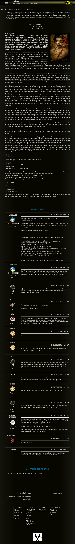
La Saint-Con (17, 512)
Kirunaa (13, 300)
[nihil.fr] (52, 509)
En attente (29, 511)
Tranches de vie (28, 10)
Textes (31, 507)
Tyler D (12, 328)
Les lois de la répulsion (37, 24)
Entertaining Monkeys (54, 511)
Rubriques (29, 512)
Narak (37, 28)
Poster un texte (30, 509)
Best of (28, 517)
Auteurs (28, 525)
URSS (40, 511)
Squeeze (53, 514)
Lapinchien (13, 215)
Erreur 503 (16, 518)
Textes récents (42, 509)
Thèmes (13, 10)
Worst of (28, 518)
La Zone (16, 1)
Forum (15, 514)
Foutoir (15, 517)
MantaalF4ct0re (12, 435)
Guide (15, 509)
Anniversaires (30, 521)
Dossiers (28, 514)
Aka (12, 314)
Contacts (16, 511)
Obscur (19, 10)
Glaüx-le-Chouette (12, 416)
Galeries (16, 515)
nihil (41, 28)
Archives (28, 520)
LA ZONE (4, 10)
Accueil (19, 507)
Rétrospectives (30, 523)
